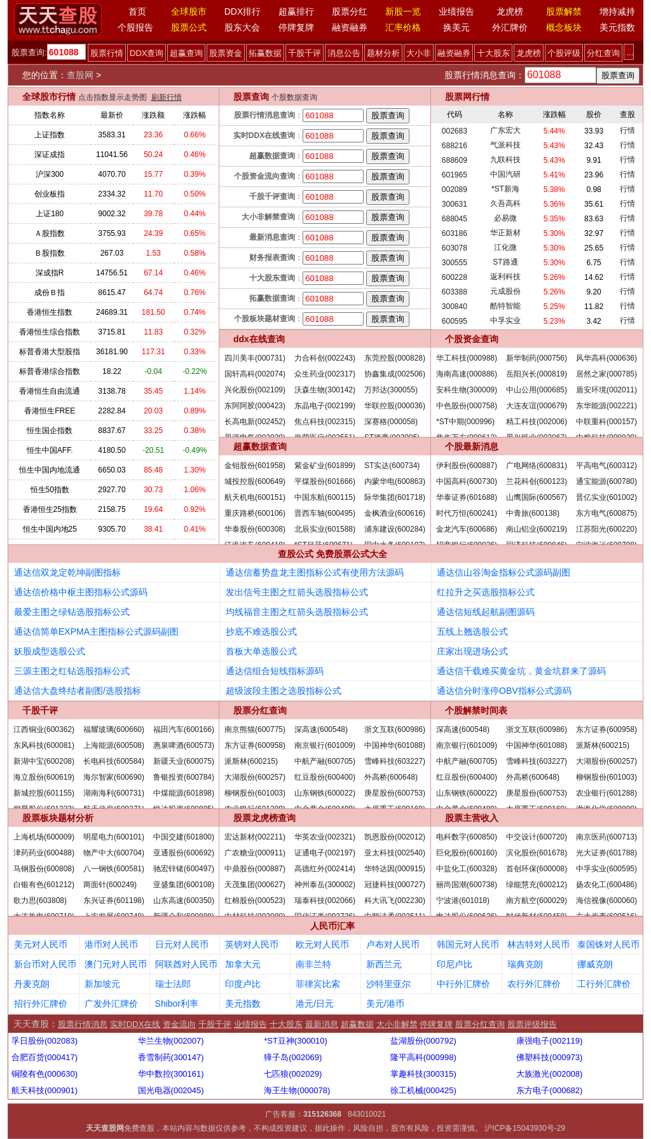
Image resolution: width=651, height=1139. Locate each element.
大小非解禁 (397, 1024)
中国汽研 (505, 174)
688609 (454, 160)
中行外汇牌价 (463, 984)
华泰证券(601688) (466, 497)
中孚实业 (505, 320)
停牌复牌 (296, 27)
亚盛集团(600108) (183, 884)
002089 (454, 189)
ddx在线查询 (259, 339)
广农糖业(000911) (254, 852)
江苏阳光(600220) (606, 529)
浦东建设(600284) (394, 529)
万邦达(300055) (391, 389)
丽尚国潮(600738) (466, 884)
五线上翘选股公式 (472, 631)
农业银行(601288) (606, 793)
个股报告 (135, 27)
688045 (454, 218)
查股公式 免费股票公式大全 (332, 554)
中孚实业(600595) (606, 868)
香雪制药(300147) (171, 1057)
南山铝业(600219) (536, 529)
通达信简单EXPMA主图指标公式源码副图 (96, 631)
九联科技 (505, 159)
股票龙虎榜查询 (264, 818)
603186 (454, 233)
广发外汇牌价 (111, 1003)
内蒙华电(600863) (394, 481)
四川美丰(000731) (254, 358)
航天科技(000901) (44, 1090)
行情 (627, 130)
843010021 (367, 1114)
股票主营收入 (471, 818)
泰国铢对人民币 (608, 944)
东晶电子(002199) (324, 405)
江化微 (505, 247)
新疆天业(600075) (183, 761)
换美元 (456, 27)
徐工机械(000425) (423, 1090)
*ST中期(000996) (465, 421)
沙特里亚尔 (388, 984)
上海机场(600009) (43, 836)
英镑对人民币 (251, 944)
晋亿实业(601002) (606, 497)
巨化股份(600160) (466, 852)
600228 (454, 277)
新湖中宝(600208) (43, 761)
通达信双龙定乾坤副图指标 (67, 572)
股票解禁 (564, 11)
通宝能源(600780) (606, 481)
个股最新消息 (471, 446)
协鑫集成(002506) (394, 373)
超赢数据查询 (260, 446)
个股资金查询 (471, 339)
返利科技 (505, 276)
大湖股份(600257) (254, 777)
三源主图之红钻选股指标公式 (72, 671)
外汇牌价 (510, 27)
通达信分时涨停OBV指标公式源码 (504, 691)
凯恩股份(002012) (394, 836)
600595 (454, 321)
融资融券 (349, 27)
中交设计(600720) (536, 836)
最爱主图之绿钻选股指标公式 (72, 612)
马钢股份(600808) (43, 868)
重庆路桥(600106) (254, 513)
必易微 (505, 218)
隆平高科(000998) (423, 1057)
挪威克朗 (595, 964)
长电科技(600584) (113, 761)
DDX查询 (146, 53)
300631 (454, 204)
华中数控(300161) (171, 1074)
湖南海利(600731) (113, 793)
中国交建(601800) (183, 836)
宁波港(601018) (463, 900)
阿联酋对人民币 (186, 964)
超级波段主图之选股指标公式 (283, 691)
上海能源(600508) (113, 745)
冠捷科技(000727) (394, 884)
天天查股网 (105, 1128)
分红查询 (603, 53)
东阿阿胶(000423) (254, 405)
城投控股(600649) (254, 481)
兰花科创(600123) (536, 481)
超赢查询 (186, 53)
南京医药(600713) (606, 836)
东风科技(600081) (43, 745)
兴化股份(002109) (254, 389)
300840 (454, 306)
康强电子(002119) (549, 1041)
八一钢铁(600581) (113, 868)
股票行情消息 (82, 1024)
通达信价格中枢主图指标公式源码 (80, 592)
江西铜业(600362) (43, 729)
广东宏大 (505, 130)
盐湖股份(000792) (423, 1041)
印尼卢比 (454, 964)
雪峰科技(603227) (394, 761)
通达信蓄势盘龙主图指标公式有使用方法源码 (315, 572)
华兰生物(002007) (171, 1041)
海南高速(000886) (466, 373)
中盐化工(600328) (466, 868)
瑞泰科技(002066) (324, 900)
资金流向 (179, 1024)
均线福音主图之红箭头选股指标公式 (297, 612)
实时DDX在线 (135, 1024)
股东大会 (242, 27)
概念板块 (564, 27)
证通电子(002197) (324, 852)
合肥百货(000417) (44, 1057)
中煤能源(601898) (183, 793)
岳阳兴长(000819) (536, 373)
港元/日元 (315, 1003)
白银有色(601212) (43, 884)
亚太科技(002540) (394, 852)
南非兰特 (313, 964)
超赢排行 (296, 11)
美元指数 (617, 27)
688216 (454, 145)
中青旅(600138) (532, 513)
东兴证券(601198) (113, 900)
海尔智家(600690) (113, 777)
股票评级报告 (532, 1024)
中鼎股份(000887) (254, 868)
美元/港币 (385, 1003)
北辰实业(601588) (324, 529)
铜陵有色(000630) (44, 1074)
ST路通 (505, 262)
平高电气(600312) (606, 465)
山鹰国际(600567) (536, 497)
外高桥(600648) (391, 777)
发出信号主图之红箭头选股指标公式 (297, 592)
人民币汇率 (332, 926)
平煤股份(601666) (324, 481)
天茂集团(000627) (254, 884)
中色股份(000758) (466, 405)
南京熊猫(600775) (254, 729)
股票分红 (349, 11)
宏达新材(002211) (254, 836)
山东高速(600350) (183, 900)
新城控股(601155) (43, 793)
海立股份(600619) (43, 777)
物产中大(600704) (113, 852)
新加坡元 (102, 984)
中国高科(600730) (466, 481)
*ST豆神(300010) (295, 1041)
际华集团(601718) (394, 497)
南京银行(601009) (324, 745)
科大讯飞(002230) (394, 900)
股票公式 (189, 27)
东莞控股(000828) (394, 358)
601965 (454, 174)
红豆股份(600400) (324, 777)
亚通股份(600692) (183, 852)
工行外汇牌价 (604, 984)
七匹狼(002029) (293, 1074)
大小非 (418, 53)
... (629, 52)
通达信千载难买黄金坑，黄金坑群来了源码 (521, 671)
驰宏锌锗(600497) (183, 868)
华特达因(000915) (394, 868)
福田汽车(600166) (183, 729)
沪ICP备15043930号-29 (524, 1128)
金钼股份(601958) (254, 465)
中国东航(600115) (324, 497)
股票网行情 (467, 97)
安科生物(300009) (466, 389)
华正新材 (505, 232)
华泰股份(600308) (254, 529)
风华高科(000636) (606, 358)
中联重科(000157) (606, 421)
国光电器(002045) (171, 1090)
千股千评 (304, 53)
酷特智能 (505, 305)
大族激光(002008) (549, 1074)
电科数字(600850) (466, 836)
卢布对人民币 (393, 944)
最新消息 (321, 1024)
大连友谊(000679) (536, 405)
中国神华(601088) (394, 745)
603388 (454, 291)
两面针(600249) (110, 884)
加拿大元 (243, 964)
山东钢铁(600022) (324, 793)
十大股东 (493, 53)
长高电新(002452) (254, 421)
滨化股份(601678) (536, 852)
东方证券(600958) (254, 745)
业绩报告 (456, 11)
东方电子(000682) (549, 1090)
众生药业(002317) (324, 373)
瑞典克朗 (525, 964)
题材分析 (383, 53)
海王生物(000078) (297, 1090)
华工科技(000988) (466, 358)
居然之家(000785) (606, 373)
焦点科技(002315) (324, 421)
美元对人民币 (40, 944)
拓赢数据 (265, 53)
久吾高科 (505, 203)
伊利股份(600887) (466, 465)
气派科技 (505, 145)
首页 (137, 11)
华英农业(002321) (324, 836)
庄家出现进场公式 (472, 651)
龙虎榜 (510, 11)
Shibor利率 (176, 1003)
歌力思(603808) (40, 900)
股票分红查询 (260, 710)
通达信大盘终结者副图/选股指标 (77, 691)
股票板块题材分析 (57, 818)
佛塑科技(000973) (549, 1057)
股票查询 (251, 97)
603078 (454, 248)
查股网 (80, 75)
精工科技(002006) (536, 421)
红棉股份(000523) (254, 900)
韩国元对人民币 (468, 944)
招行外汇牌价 (40, 1003)
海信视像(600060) (606, 900)
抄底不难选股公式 (261, 631)
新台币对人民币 (45, 964)
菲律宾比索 (318, 984)
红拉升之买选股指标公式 (486, 592)
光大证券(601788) (606, 852)
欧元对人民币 (322, 944)
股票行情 (106, 53)
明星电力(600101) (113, 836)
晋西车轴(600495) (324, 513)
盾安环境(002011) (606, 389)
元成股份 (505, 291)
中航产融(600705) (324, 761)
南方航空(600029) (536, 900)
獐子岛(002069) (293, 1057)
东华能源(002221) (606, 405)
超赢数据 (357, 1024)
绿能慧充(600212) (536, 884)
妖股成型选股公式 (49, 651)
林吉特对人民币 (538, 944)
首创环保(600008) (536, 868)
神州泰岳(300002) (324, 884)
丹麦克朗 (32, 984)
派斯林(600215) (251, 761)
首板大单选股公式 (261, 651)
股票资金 (225, 53)
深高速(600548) (321, 729)
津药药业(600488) (43, 852)
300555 (454, 262)
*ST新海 (505, 188)
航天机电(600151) (254, 497)
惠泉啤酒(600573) (183, 745)
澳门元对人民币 (116, 964)
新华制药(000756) (536, 358)
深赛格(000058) (391, 421)
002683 (454, 131)
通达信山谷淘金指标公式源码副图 (503, 572)
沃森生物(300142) (324, 389)
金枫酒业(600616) (394, 513)
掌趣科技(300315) (423, 1074)
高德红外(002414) (324, 868)
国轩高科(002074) (254, 373)
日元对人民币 (182, 944)
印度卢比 (243, 984)
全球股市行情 (49, 97)
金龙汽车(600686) (466, 529)
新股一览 (403, 11)
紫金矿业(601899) (324, 465)
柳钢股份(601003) (254, 793)
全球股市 (189, 11)
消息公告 (343, 53)
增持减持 (617, 11)
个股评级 (563, 53)
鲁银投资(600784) (183, 777)
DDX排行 (242, 11)
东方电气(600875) (606, 513)
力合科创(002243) (324, 358)
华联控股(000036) (394, 405)
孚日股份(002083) (44, 1041)
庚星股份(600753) (394, 793)
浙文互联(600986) (394, 729)
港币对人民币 (111, 944)
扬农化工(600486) (606, 884)
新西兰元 (384, 964)
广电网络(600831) (536, 465)
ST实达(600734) (392, 465)
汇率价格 (403, 27)
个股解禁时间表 (476, 710)
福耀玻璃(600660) (113, 729)
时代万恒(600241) (466, 513)
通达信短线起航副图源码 (486, 612)
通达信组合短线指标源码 (275, 671)
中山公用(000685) (536, 389)
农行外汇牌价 (534, 984)
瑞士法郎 (173, 984)
